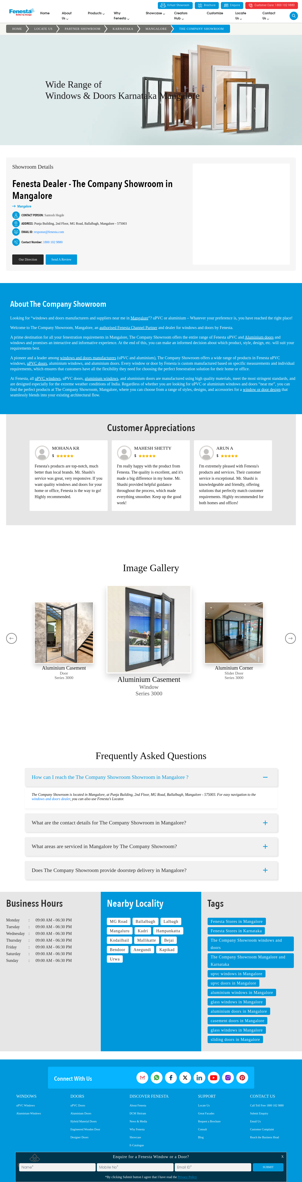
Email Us (255, 1121)
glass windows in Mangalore (237, 1002)
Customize (215, 13)
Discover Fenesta (149, 1096)
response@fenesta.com (43, 232)
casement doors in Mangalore (237, 1020)
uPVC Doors (77, 1105)
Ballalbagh (145, 921)
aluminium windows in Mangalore (242, 992)
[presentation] (11, 638)
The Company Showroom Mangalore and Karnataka (248, 961)
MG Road (118, 921)
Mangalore (156, 28)
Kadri (143, 931)
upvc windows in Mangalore (236, 973)
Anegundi (142, 949)
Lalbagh (171, 921)
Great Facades (206, 1113)
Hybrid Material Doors (83, 1121)
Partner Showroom (83, 28)
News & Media (138, 1121)
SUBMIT (268, 1167)
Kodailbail (119, 940)
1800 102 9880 (47, 242)
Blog (201, 1137)
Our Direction (22, 259)
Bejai (169, 940)
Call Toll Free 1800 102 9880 (267, 1105)
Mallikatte (146, 940)
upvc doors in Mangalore (233, 983)
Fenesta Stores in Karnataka (236, 931)
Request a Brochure (209, 1121)
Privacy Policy (187, 1177)
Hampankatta (168, 931)
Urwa (115, 959)
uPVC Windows (25, 1105)
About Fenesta (138, 1105)
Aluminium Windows (28, 1113)
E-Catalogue (137, 1145)
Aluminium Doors (80, 1113)
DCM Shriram (138, 1113)
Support (207, 1096)
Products (95, 13)
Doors (77, 1096)
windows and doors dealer (51, 793)
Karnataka (123, 28)
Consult (202, 1129)
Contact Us (262, 1096)
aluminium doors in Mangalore (239, 1011)
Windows (26, 1096)
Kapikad (167, 949)
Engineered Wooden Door (85, 1129)
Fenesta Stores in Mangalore (237, 921)
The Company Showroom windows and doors (246, 944)
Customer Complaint (262, 1129)
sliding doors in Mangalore (235, 1039)
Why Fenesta (137, 1129)
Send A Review (56, 259)
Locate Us (43, 28)
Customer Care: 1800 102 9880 (271, 5)
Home (45, 13)
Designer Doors (79, 1137)
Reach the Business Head (264, 1137)
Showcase (154, 13)
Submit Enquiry (259, 1113)
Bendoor (117, 949)
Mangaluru (120, 931)
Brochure (206, 5)
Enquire (231, 5)
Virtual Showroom (174, 5)
